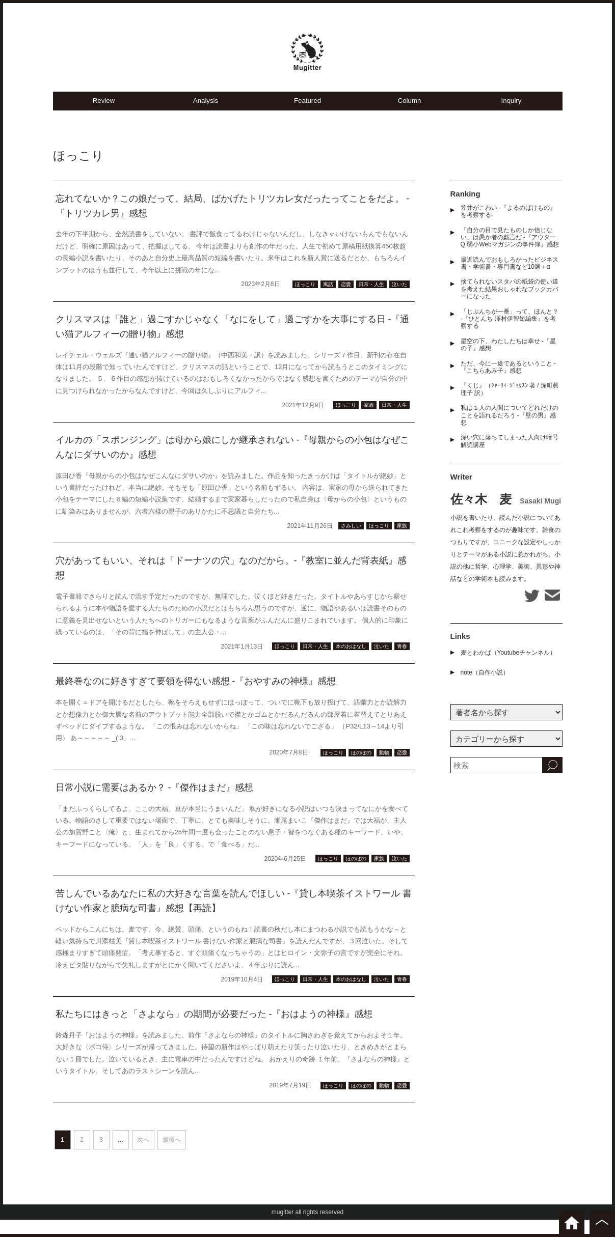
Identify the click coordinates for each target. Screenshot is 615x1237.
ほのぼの (361, 770)
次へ (143, 1157)
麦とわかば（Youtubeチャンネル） (508, 662)
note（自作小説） (485, 682)
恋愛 (346, 301)
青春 (402, 663)
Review (103, 117)
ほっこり (305, 301)
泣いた (399, 301)
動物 (384, 770)
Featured (307, 117)
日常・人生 (371, 301)
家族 (369, 422)
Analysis (206, 117)
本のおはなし (351, 663)
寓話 (328, 301)
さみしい (351, 543)
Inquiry (511, 117)
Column (409, 117)
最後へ (172, 1157)
